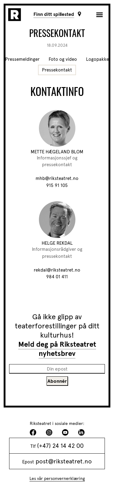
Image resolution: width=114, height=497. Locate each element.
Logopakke (97, 59)
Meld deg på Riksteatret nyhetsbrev (57, 349)
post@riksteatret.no (64, 461)
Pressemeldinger (22, 59)
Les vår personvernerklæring (57, 478)
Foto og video (63, 59)
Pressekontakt (57, 70)
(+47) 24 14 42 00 (60, 445)
